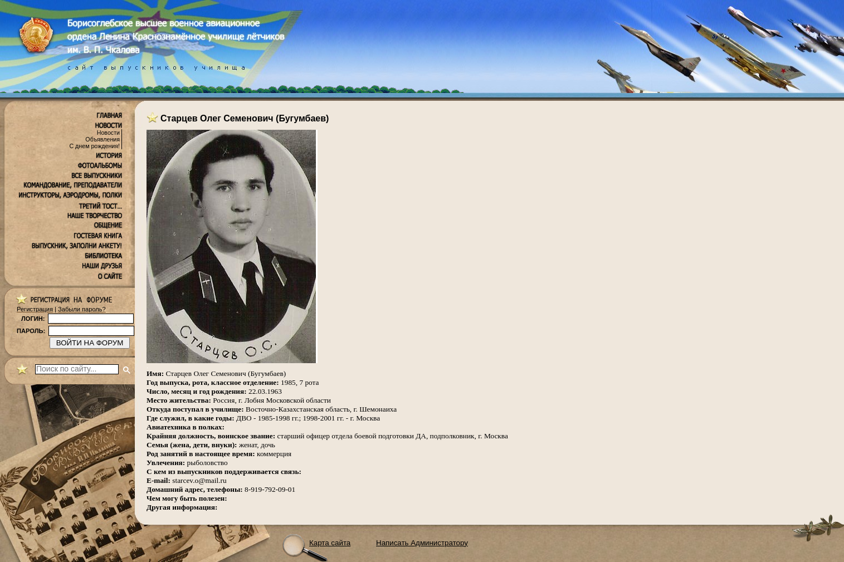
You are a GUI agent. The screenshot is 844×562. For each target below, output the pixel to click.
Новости (108, 132)
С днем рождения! (94, 146)
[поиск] (77, 369)
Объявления (102, 139)
